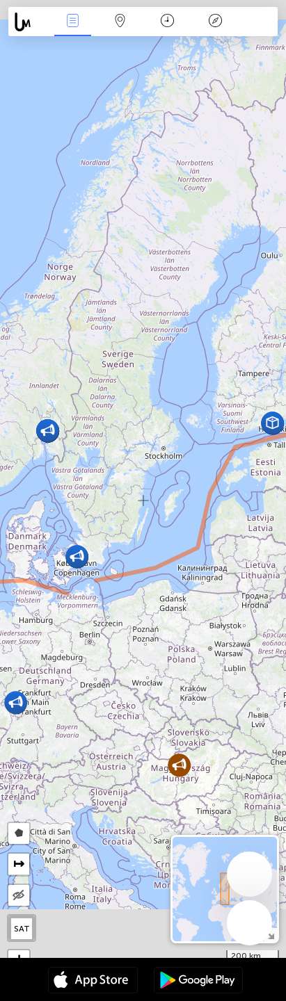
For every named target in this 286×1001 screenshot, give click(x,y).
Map (120, 22)
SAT (22, 929)
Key (215, 22)
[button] (76, 556)
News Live (72, 22)
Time (167, 22)
